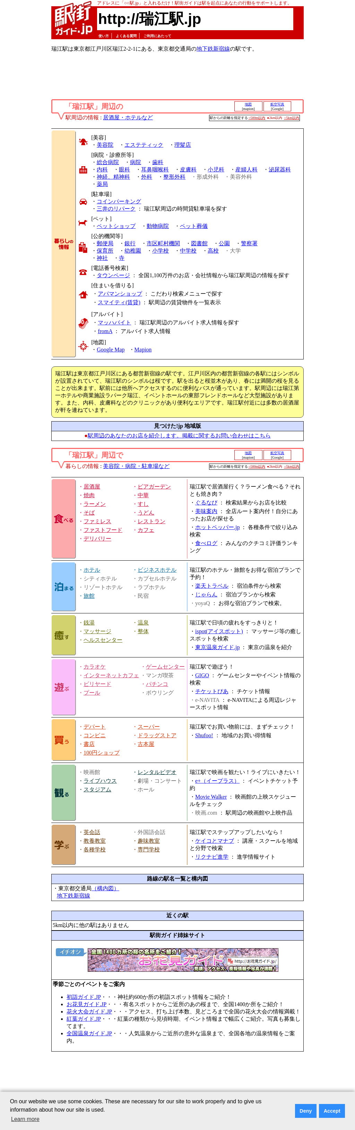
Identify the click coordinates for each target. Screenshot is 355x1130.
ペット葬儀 (194, 226)
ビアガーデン (154, 487)
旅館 (89, 596)
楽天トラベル (211, 586)
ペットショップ (116, 226)
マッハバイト (114, 322)
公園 (224, 243)
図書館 (199, 243)
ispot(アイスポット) (219, 631)
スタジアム (97, 789)
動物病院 (158, 226)
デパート (95, 727)
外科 (146, 177)
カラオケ (95, 667)
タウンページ (113, 275)
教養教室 (95, 841)
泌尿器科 (280, 169)
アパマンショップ (120, 294)
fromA (105, 331)
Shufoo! (204, 735)
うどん (146, 513)
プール (92, 693)
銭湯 (89, 623)
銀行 (130, 243)
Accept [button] (332, 1111)
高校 (213, 251)
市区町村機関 (163, 243)
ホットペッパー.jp (217, 527)
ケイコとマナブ (214, 841)
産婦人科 (246, 169)
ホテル (92, 570)
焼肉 (89, 495)
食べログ (206, 543)
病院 (135, 162)
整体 (143, 631)
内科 (102, 169)
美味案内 (206, 511)
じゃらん (206, 594)
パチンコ (157, 684)
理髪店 (182, 145)
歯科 (157, 162)
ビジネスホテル (157, 570)
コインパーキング (119, 201)
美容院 (105, 145)
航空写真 (277, 104)
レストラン (151, 521)
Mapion (143, 349)
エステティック (143, 145)
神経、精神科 (113, 177)
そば (89, 513)
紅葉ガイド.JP (84, 1019)
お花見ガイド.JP (86, 1004)
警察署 (249, 243)
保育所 (105, 251)
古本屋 (146, 744)
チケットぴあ (211, 691)
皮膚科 (188, 169)
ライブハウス (100, 781)
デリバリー (97, 539)
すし (143, 504)
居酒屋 (92, 487)
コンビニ (95, 735)
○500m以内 (257, 118)
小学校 (160, 251)
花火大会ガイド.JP (89, 1011)
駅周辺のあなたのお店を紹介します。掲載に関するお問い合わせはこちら (179, 436)
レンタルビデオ (157, 772)
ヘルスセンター (103, 640)
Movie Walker (211, 797)
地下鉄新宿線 (213, 49)
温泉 (143, 623)
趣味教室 (149, 841)
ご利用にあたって (157, 36)
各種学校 (95, 849)
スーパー (149, 727)
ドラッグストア (157, 735)
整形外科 (174, 177)
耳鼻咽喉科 (155, 169)
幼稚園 (132, 251)
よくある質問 (126, 36)
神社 (102, 258)
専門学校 (149, 849)
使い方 (103, 36)
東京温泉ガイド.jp (217, 647)
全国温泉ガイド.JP (89, 1033)
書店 (89, 744)
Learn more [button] (25, 1119)
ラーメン (95, 504)
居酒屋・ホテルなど (128, 117)
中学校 (188, 251)
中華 (143, 495)
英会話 (92, 832)
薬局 (102, 184)
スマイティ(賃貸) (119, 302)
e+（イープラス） (217, 781)
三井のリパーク (116, 209)
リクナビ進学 (211, 857)
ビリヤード (97, 684)
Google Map (110, 349)
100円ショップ (102, 753)
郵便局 (105, 243)
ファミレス (97, 521)
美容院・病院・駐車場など (136, 466)
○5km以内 (291, 118)
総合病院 (108, 162)
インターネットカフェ (111, 675)
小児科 (216, 169)
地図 (248, 104)
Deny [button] (306, 1111)
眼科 (124, 169)
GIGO (202, 675)
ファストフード (103, 530)
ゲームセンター (165, 667)
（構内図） (105, 888)
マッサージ (97, 631)
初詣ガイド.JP (84, 997)
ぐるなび (206, 502)
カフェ (146, 530)
